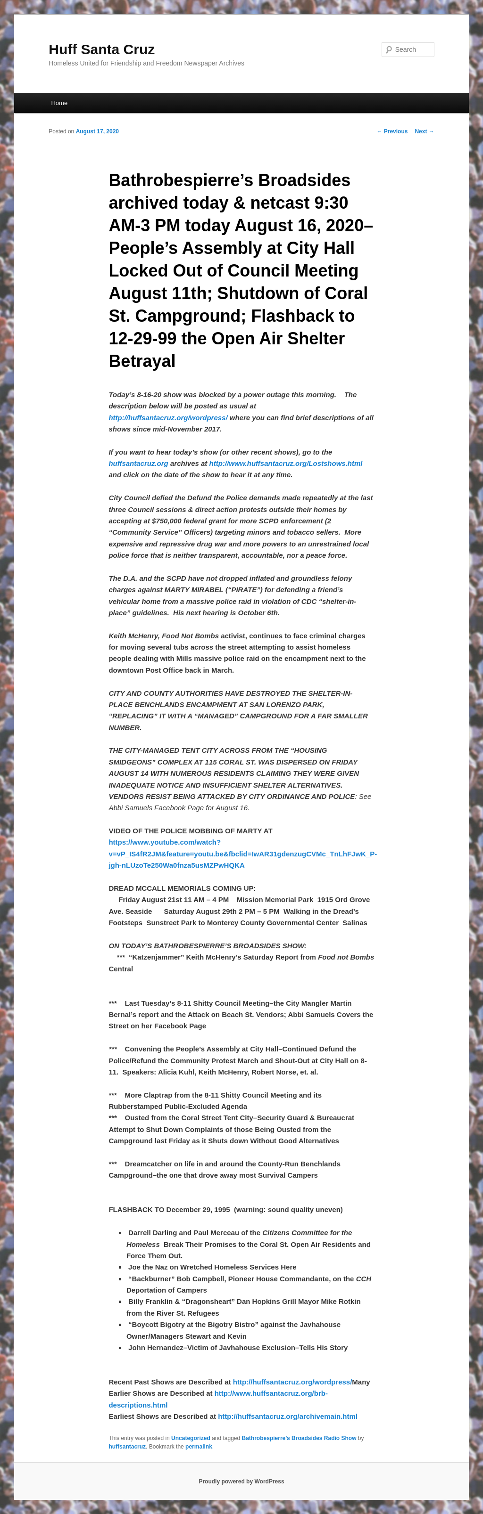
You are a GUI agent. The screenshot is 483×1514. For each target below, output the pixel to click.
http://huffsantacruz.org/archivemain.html (288, 1416)
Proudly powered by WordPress (241, 1481)
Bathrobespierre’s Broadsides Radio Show (299, 1438)
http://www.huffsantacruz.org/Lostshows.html (286, 463)
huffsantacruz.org (138, 463)
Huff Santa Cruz (102, 49)
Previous (392, 131)
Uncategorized (190, 1438)
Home (59, 102)
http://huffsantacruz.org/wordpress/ (167, 418)
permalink (198, 1446)
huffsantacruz (127, 1446)
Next (424, 131)
